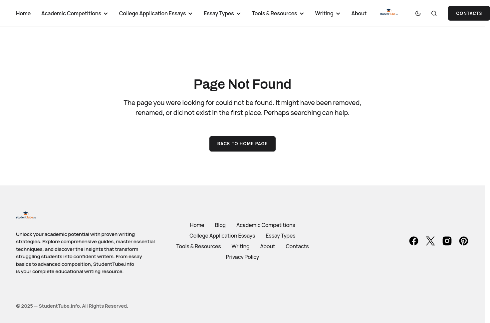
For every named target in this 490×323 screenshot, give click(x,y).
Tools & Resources (198, 246)
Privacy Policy (242, 257)
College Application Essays (222, 235)
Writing (241, 246)
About (267, 246)
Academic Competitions (265, 225)
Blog (220, 225)
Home (197, 225)
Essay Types (280, 235)
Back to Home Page (242, 144)
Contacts (297, 246)
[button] (418, 13)
